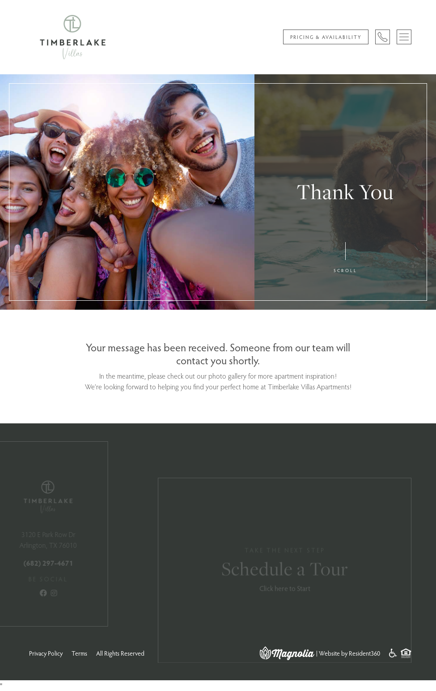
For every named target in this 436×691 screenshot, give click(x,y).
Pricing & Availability (325, 37)
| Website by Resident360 (348, 653)
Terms (79, 653)
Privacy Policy (46, 653)
